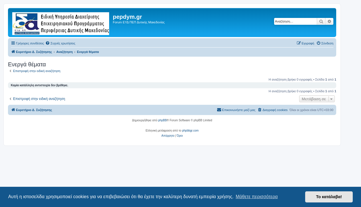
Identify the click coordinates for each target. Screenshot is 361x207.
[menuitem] (60, 43)
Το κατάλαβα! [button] (329, 196)
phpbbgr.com (190, 130)
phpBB (162, 120)
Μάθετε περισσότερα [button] (257, 196)
